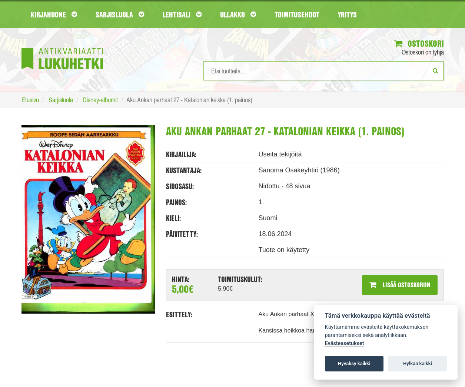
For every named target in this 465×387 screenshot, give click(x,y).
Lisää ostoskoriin (399, 285)
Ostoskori (419, 43)
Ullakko (238, 14)
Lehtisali (182, 14)
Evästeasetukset (344, 343)
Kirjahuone (54, 14)
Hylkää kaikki (417, 363)
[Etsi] (435, 70)
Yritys (347, 14)
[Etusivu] (62, 47)
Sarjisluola (120, 14)
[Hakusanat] (323, 70)
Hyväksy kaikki (354, 363)
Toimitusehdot (297, 14)
